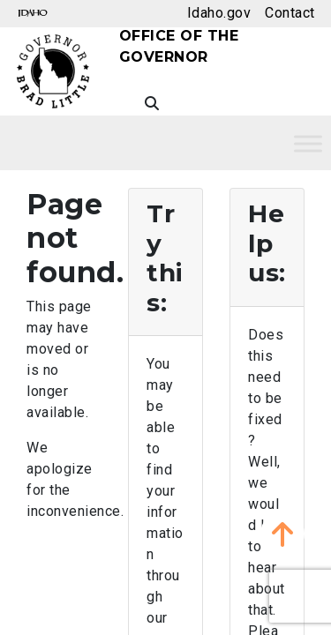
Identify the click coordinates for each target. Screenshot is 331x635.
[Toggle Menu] (308, 143)
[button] (282, 534)
